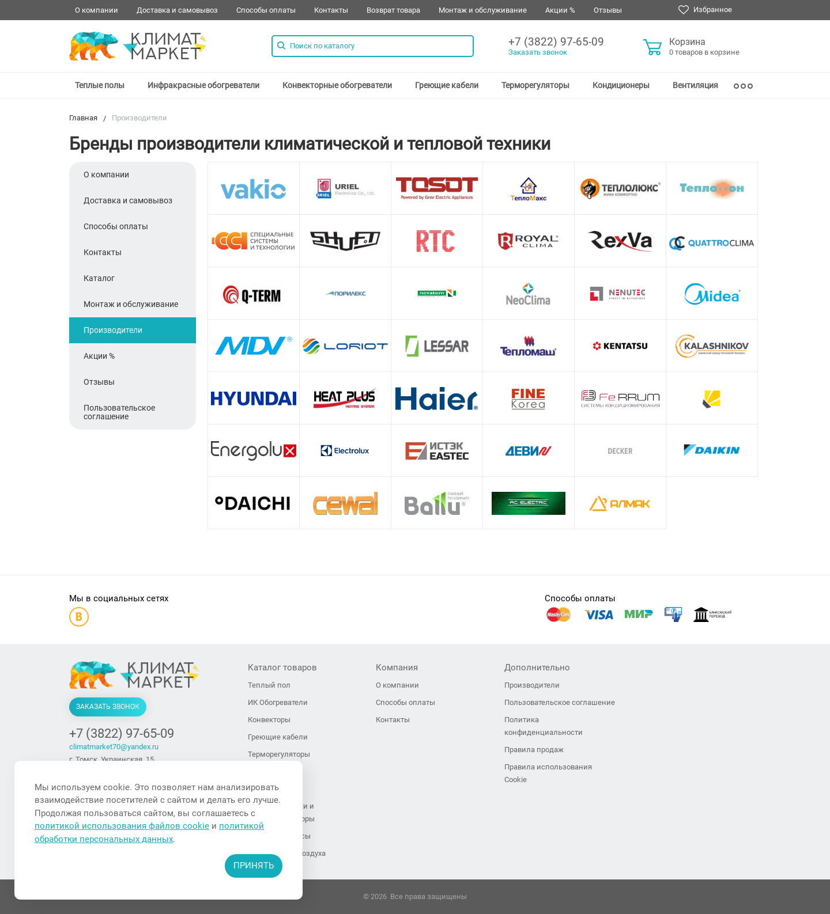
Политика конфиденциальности (543, 726)
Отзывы (608, 10)
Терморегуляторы (535, 85)
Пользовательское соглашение (119, 412)
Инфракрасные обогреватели (203, 85)
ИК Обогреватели (278, 702)
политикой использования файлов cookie (122, 826)
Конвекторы (269, 719)
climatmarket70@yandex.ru (114, 746)
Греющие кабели (446, 85)
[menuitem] (99, 85)
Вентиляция (695, 85)
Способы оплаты (266, 10)
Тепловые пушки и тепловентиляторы (281, 812)
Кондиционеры (621, 85)
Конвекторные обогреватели (337, 85)
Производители (113, 330)
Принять (253, 865)
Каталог (99, 278)
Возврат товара (393, 10)
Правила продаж (534, 749)
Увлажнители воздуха (287, 853)
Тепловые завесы (279, 836)
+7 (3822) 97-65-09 (556, 41)
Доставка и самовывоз (177, 10)
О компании (96, 10)
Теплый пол (269, 685)
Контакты (331, 10)
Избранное (705, 9)
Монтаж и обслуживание (483, 10)
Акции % (560, 10)
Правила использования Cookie (548, 773)
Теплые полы (99, 85)
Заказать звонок (537, 52)
